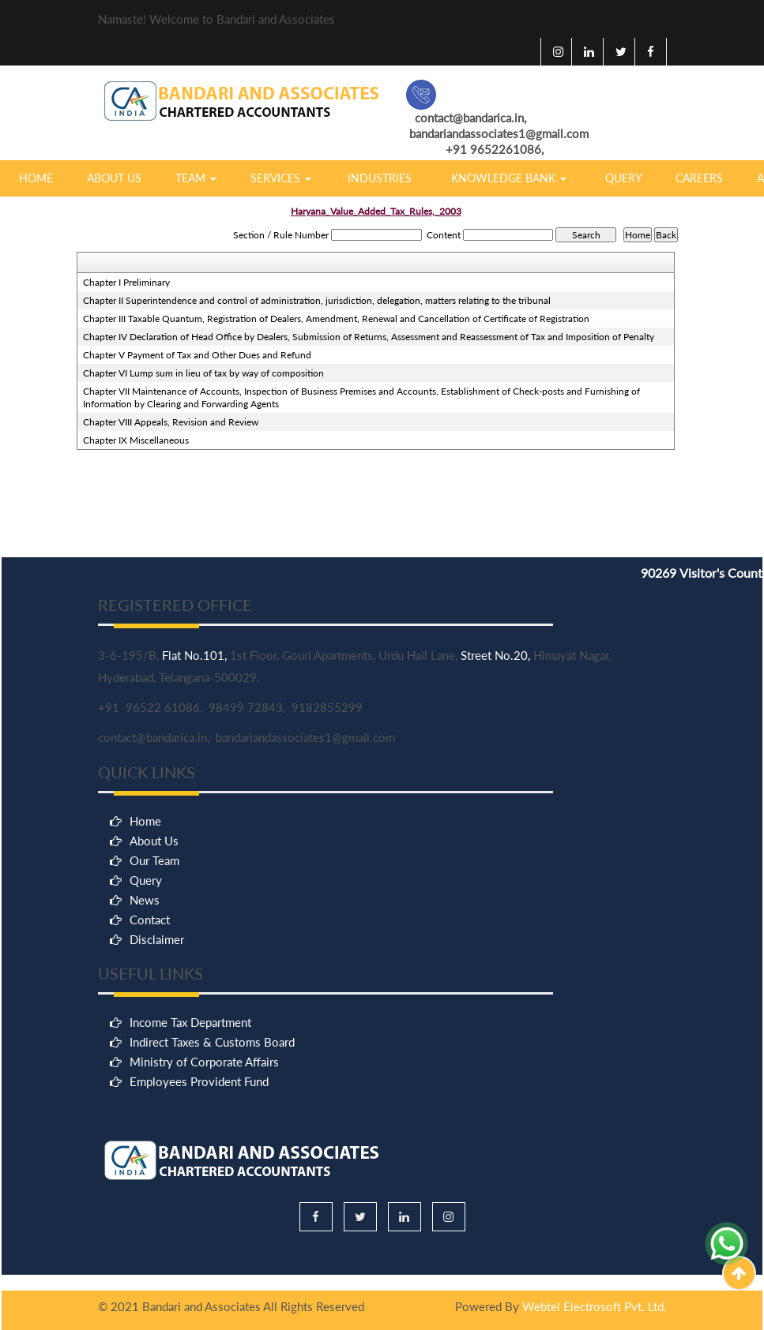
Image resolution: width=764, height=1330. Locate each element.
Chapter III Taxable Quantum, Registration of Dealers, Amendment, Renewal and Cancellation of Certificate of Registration (336, 318)
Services (280, 178)
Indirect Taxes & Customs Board (212, 1169)
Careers (699, 178)
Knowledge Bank (508, 178)
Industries (380, 178)
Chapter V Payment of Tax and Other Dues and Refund (197, 355)
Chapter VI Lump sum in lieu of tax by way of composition (203, 373)
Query (623, 178)
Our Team (154, 1044)
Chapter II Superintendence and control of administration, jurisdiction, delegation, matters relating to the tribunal (317, 300)
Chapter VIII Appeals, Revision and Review (170, 422)
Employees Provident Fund (199, 1208)
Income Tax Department (190, 1149)
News (145, 1084)
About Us (114, 178)
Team (195, 178)
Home (36, 178)
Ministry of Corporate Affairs (204, 1189)
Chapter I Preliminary (126, 282)
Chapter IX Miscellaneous (136, 440)
